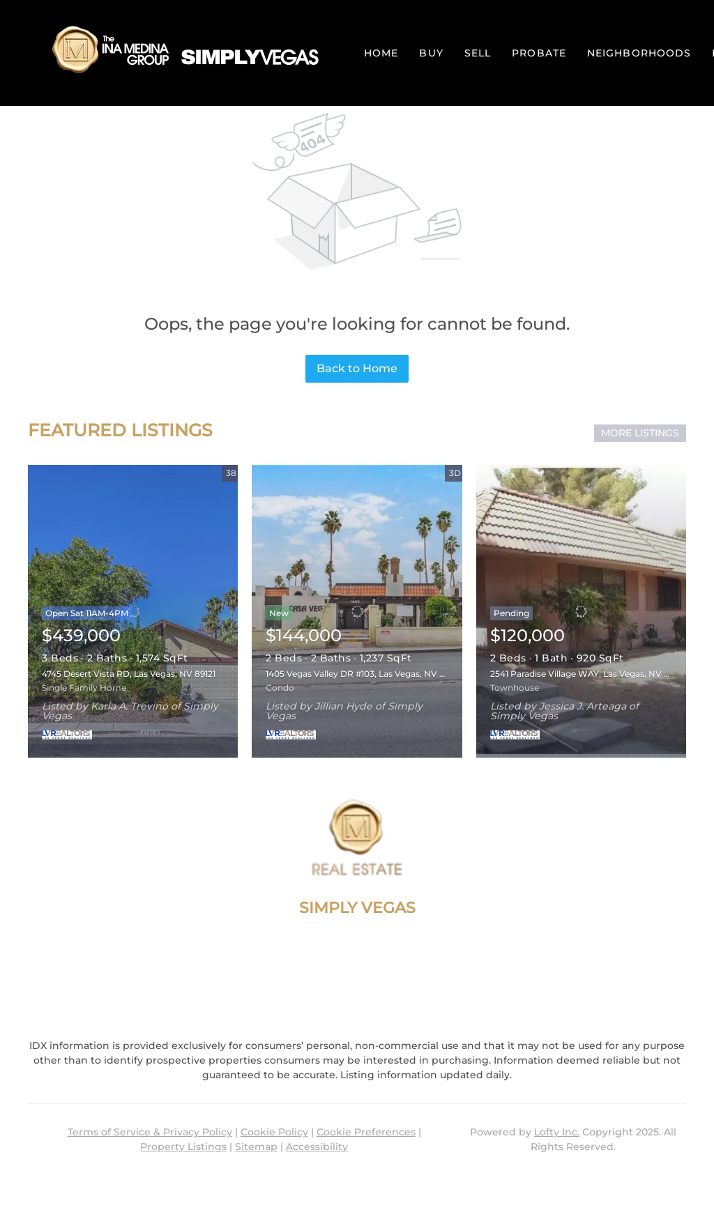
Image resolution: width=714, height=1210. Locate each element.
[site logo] (356, 837)
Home (381, 53)
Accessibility (317, 1146)
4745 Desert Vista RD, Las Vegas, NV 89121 (128, 673)
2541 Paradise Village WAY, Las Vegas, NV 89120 (589, 673)
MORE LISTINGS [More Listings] (640, 433)
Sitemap (256, 1146)
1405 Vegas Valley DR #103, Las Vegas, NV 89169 (364, 673)
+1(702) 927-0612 (357, 958)
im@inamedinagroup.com (357, 983)
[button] (182, 53)
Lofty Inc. (556, 1132)
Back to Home (357, 368)
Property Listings (183, 1146)
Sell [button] (477, 53)
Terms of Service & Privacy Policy (150, 1132)
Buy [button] (431, 53)
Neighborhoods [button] (639, 53)
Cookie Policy (274, 1132)
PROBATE (539, 53)
